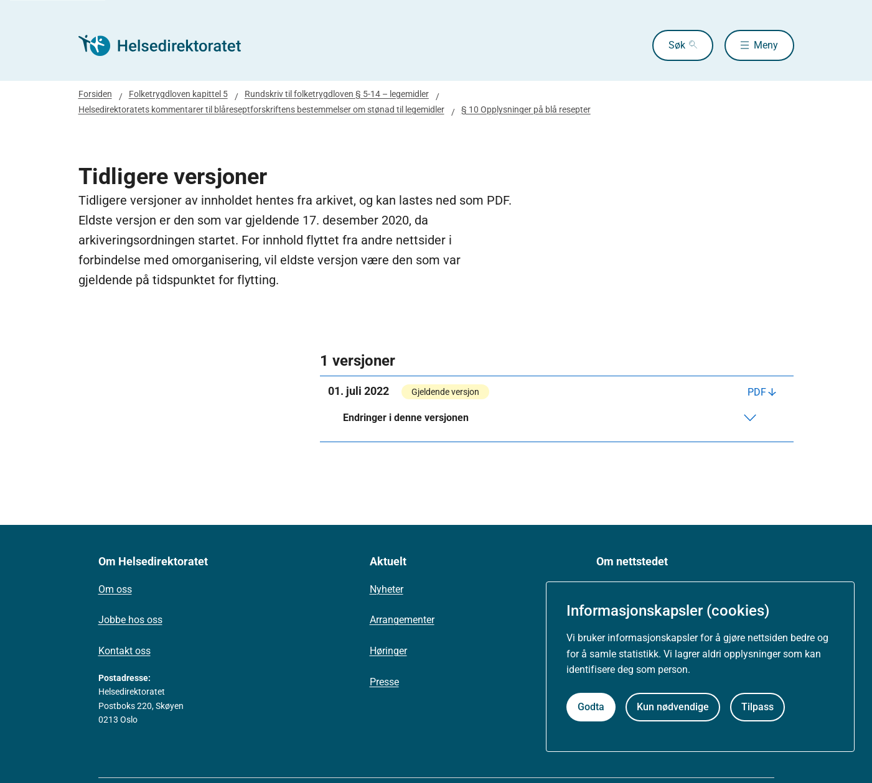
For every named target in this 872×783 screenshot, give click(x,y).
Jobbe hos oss (130, 620)
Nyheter (386, 589)
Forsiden (95, 94)
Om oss (115, 589)
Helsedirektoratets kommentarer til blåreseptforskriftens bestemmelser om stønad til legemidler (261, 109)
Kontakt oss (124, 651)
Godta (591, 707)
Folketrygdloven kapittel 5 (178, 94)
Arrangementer (402, 620)
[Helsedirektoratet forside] (168, 45)
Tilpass (757, 707)
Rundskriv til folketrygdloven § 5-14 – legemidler (337, 94)
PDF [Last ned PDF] (757, 392)
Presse (384, 682)
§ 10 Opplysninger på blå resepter (526, 109)
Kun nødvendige (673, 707)
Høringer (388, 651)
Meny (766, 45)
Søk (676, 45)
